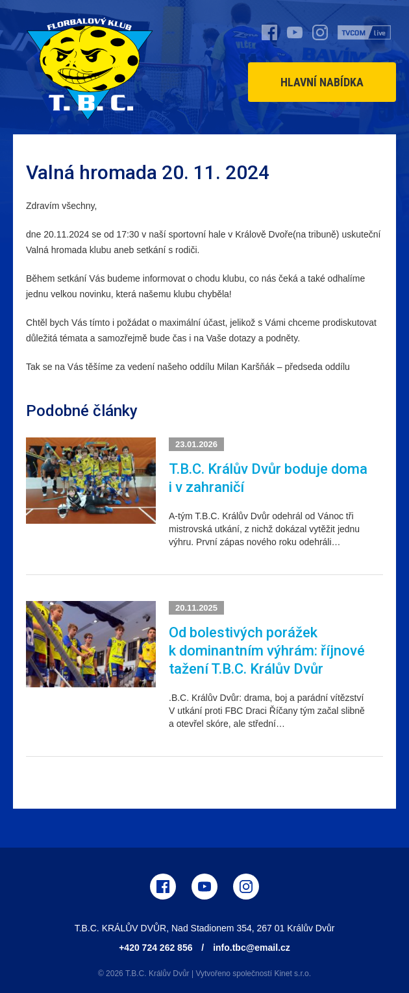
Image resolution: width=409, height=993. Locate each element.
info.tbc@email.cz (251, 947)
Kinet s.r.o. (292, 973)
